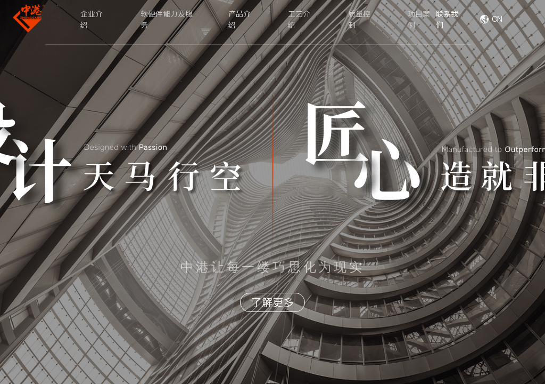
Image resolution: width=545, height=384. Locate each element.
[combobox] (510, 19)
